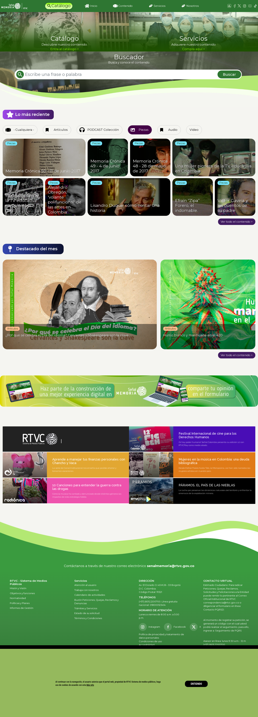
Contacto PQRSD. (213, 609)
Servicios (159, 6)
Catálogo (61, 5)
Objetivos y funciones (22, 593)
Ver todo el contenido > (237, 221)
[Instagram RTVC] (149, 627)
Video (194, 129)
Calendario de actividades (89, 594)
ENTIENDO (196, 683)
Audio (172, 129)
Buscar (229, 74)
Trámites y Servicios (85, 608)
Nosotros (192, 6)
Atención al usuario (85, 585)
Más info (90, 685)
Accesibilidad (147, 644)
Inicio (93, 6)
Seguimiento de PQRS (228, 630)
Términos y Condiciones (88, 618)
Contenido (125, 6)
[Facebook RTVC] (175, 627)
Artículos (61, 129)
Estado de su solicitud (86, 613)
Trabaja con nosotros (86, 590)
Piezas (144, 129)
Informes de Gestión (21, 607)
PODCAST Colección (103, 129)
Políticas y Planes (20, 603)
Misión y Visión (18, 588)
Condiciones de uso (150, 641)
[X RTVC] (196, 627)
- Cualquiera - (24, 129)
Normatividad (18, 598)
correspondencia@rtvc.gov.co (221, 602)
